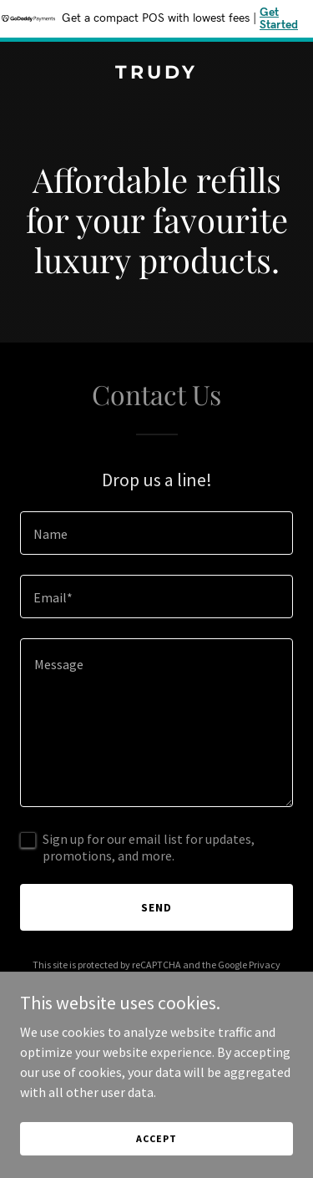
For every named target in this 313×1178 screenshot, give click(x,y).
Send (156, 907)
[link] (156, 73)
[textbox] (156, 533)
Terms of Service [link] (166, 979)
